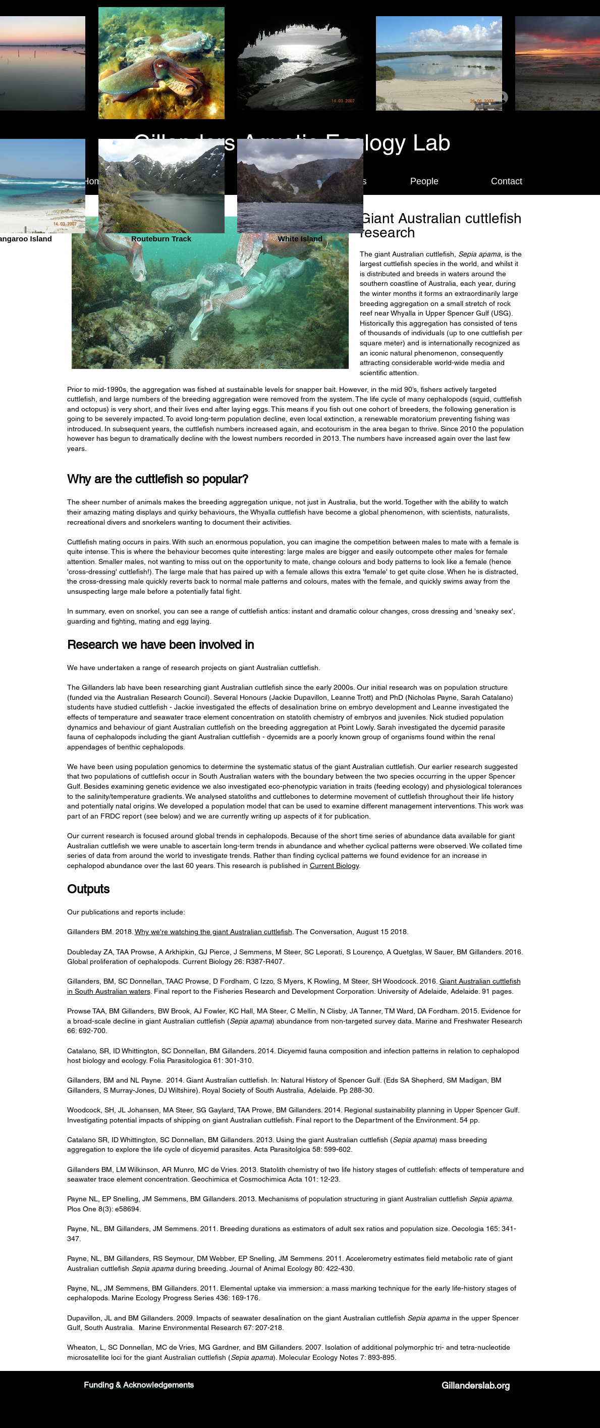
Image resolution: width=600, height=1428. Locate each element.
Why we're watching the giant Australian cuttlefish (213, 932)
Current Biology (334, 865)
